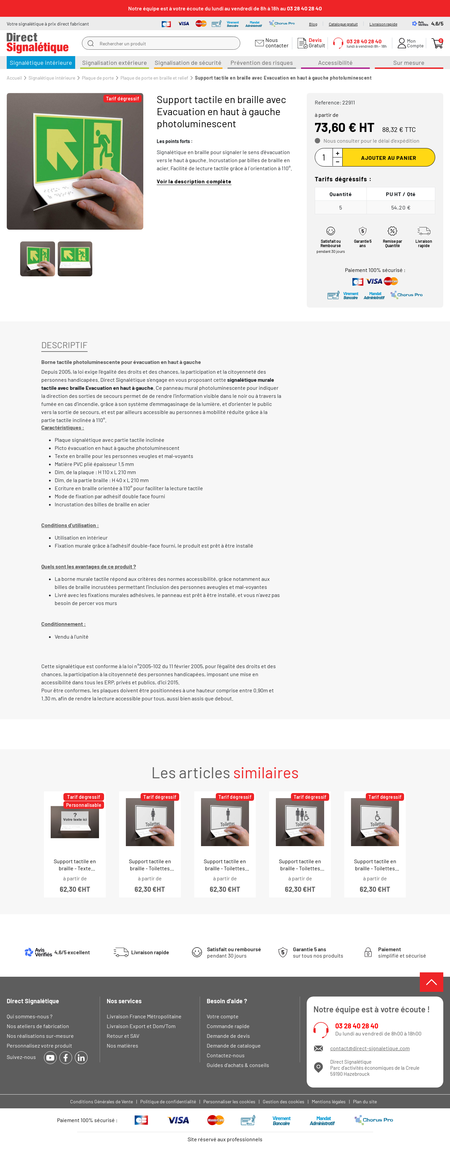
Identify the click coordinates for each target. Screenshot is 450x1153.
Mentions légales (329, 1101)
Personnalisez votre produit (39, 1045)
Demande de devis (228, 1035)
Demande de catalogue (234, 1045)
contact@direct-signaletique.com (370, 1048)
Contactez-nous (226, 1055)
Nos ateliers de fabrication (38, 1026)
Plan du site (365, 1101)
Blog (313, 23)
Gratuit (315, 42)
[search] (91, 43)
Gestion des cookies (283, 1101)
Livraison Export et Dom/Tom (141, 1026)
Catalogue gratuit (343, 23)
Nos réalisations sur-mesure (40, 1035)
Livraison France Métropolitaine (144, 1016)
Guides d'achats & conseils (238, 1065)
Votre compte (223, 1016)
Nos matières (122, 1045)
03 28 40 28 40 (356, 1026)
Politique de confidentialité (168, 1101)
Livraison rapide (383, 23)
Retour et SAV (123, 1035)
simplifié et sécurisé (402, 952)
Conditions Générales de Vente (101, 1101)
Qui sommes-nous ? (29, 1016)
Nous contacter (276, 42)
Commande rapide (228, 1026)
